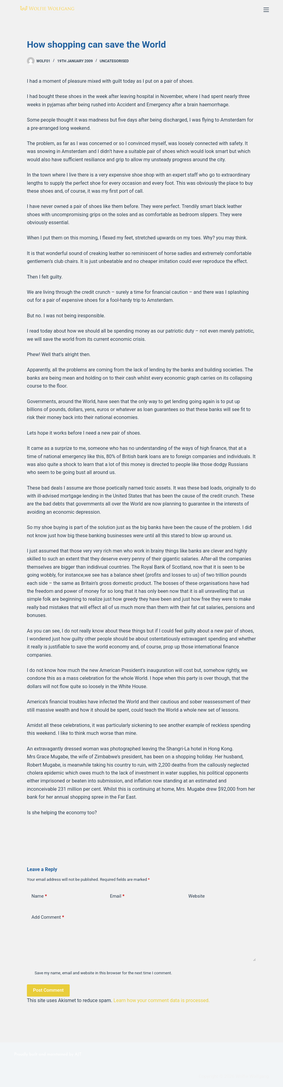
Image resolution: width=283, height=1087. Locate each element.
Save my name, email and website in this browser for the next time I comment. (103, 973)
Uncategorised (114, 61)
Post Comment (48, 990)
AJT (78, 1054)
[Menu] (266, 10)
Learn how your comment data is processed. (161, 1000)
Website (196, 896)
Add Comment (47, 917)
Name (39, 896)
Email (117, 896)
